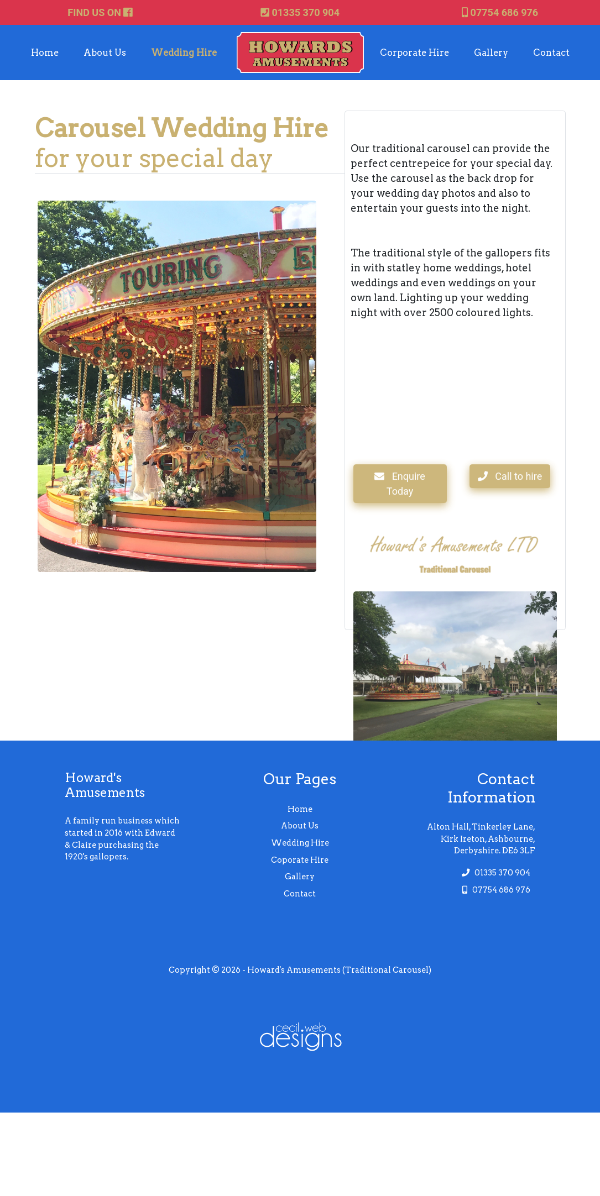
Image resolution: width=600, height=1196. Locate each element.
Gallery (491, 52)
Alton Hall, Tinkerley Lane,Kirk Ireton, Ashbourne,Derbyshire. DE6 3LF (481, 839)
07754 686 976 (500, 12)
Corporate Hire (414, 52)
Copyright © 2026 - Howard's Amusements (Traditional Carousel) (300, 970)
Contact (551, 52)
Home (45, 52)
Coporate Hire (299, 860)
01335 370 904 (300, 12)
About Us (105, 52)
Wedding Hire (184, 52)
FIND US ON (99, 12)
